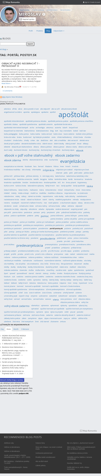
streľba (52, 273)
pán (85, 209)
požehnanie (61, 238)
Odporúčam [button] (58, 31)
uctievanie (57, 293)
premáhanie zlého (84, 244)
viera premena (66, 299)
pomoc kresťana (57, 219)
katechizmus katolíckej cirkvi (77, 176)
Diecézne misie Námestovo (12, 347)
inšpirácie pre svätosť (64, 170)
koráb (70, 179)
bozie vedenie (69, 134)
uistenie (78, 293)
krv (63, 182)
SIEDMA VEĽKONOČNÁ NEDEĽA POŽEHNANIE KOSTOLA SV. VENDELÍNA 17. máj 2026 (14, 338)
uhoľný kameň (68, 293)
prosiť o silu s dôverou (44, 254)
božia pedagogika (10, 134)
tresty (75, 283)
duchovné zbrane (20, 150)
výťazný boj (83, 305)
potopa (78, 232)
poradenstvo (43, 228)
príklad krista (76, 248)
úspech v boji (24, 296)
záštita (74, 318)
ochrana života (54, 206)
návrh (45, 199)
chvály (26, 140)
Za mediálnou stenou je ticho (77, 453)
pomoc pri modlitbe (27, 222)
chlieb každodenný (64, 137)
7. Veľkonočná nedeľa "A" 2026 (13, 344)
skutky (13, 267)
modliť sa (34, 193)
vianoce (48, 299)
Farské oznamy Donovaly (11, 362)
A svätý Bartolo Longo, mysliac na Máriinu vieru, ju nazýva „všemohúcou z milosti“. (14, 352)
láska (90, 186)
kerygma (43, 179)
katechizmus (60, 176)
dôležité (7, 147)
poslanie (67, 228)
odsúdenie (33, 209)
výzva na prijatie (56, 312)
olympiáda (50, 209)
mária (41, 190)
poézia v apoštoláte (18, 215)
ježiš (71, 173)
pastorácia (28, 212)
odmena (71, 206)
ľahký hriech (50, 186)
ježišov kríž (8, 176)
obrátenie (7, 206)
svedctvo (20, 276)
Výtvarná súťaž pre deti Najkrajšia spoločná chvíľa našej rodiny (15, 366)
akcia (20, 109)
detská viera (84, 140)
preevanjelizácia (51, 244)
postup (11, 232)
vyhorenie (45, 305)
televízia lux (41, 283)
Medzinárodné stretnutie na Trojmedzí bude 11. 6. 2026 (13, 372)
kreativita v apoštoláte (12, 182)
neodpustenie (85, 199)
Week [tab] (9, 329)
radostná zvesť (82, 254)
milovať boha (69, 190)
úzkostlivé (53, 296)
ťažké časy (88, 280)
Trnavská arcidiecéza (38, 10)
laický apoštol (66, 186)
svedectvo (49, 276)
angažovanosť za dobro (13, 112)
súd (13, 276)
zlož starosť (44, 321)
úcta (26, 293)
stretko (59, 273)
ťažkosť (6, 283)
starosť (31, 273)
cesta (53, 137)
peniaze (37, 212)
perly (43, 212)
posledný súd (78, 228)
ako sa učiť (55, 109)
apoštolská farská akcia (63, 124)
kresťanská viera (36, 182)
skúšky (6, 267)
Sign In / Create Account (91, 2)
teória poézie (53, 283)
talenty (45, 280)
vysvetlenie (73, 305)
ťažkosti (14, 283)
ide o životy (26, 170)
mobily (13, 193)
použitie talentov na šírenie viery (16, 238)
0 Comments (7, 91)
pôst (5, 232)
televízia (32, 283)
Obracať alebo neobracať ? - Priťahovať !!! (21, 65)
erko (46, 160)
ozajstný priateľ (77, 209)
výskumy (63, 305)
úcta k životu (47, 293)
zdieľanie (7, 321)
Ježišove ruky (9, 443)
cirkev (32, 140)
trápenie (63, 283)
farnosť (41, 166)
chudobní (7, 140)
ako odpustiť (45, 109)
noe (45, 203)
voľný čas (84, 302)
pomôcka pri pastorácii (13, 228)
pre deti (67, 241)
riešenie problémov (19, 257)
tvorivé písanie (9, 286)
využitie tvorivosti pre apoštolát (52, 309)
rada (66, 254)
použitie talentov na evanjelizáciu (41, 235)
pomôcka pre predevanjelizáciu (77, 225)
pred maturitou (78, 241)
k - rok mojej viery (47, 176)
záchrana (26, 315)
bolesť (75, 131)
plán (58, 212)
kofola (50, 179)
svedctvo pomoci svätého (34, 276)
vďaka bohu (82, 296)
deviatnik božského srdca (31, 144)
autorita (58, 127)
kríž (59, 182)
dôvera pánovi (58, 147)
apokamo (44, 112)
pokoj (37, 215)
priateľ (47, 248)
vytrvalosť (35, 309)
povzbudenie (47, 238)
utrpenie (34, 296)
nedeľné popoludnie (63, 199)
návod (23, 199)
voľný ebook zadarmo (16, 306)
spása (70, 270)
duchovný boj (34, 150)
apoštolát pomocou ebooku (36, 121)
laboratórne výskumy (36, 186)
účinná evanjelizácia (36, 289)
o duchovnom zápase (68, 203)
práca (70, 238)
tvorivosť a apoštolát (33, 286)
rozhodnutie (27, 260)
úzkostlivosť (62, 296)
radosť (72, 254)
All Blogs (3, 49)
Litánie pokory (41, 465)
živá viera (16, 321)
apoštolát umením (46, 124)
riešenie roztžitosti (51, 257)
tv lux (91, 283)
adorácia (7, 109)
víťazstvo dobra (84, 299)
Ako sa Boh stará (42, 461)
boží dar (83, 131)
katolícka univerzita (24, 179)
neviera (7, 203)
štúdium (7, 276)
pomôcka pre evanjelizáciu (33, 225)
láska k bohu (23, 190)
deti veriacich (73, 140)
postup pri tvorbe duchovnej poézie (44, 232)
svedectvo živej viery (84, 276)
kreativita (88, 179)
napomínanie (48, 196)
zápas (40, 318)
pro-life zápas (66, 251)
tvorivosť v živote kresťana (70, 286)
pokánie (30, 215)
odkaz (63, 206)
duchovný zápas (68, 150)
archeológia (40, 127)
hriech (67, 166)
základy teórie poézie (12, 318)
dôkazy (85, 144)
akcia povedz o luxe (31, 109)
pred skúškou (9, 244)
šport (6, 273)
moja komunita (70, 193)
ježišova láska (19, 176)
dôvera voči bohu (85, 147)
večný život (8, 299)
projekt (6, 254)
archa (32, 127)
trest (69, 283)
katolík (36, 179)
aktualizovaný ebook (69, 109)
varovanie (72, 296)
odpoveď (78, 206)
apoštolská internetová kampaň (16, 127)
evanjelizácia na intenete (13, 166)
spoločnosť (90, 270)
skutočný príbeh (52, 267)
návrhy (51, 199)
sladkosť (73, 267)
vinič (75, 299)
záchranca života (38, 315)
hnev (62, 166)
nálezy (23, 196)
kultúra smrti (9, 186)
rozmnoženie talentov (52, 260)
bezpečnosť (73, 127)
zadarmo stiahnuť (83, 315)
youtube (80, 312)
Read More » (6, 83)
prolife (13, 254)
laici (58, 186)
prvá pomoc (58, 254)
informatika (36, 170)
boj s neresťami (66, 131)
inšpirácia (48, 170)
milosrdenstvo (50, 190)
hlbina (56, 166)
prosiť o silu (29, 254)
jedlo (66, 173)
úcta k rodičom (35, 293)
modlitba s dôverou (55, 193)
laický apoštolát (79, 186)
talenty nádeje (65, 280)
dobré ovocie (47, 144)
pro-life (44, 251)
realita (91, 254)
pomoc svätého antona (79, 222)
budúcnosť (27, 137)
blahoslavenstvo (42, 131)
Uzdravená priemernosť (44, 453)
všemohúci (35, 305)
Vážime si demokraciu (12, 447)
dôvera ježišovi (46, 147)
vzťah (66, 312)
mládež (7, 193)
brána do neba (9, 137)
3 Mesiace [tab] (25, 329)
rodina (81, 257)
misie (78, 190)
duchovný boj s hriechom (50, 150)
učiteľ (20, 293)
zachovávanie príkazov (12, 315)
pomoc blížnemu (57, 215)
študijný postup (85, 273)
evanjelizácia (72, 161)
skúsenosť (78, 264)
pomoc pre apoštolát (86, 219)
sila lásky (87, 260)
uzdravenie (43, 296)
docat (79, 144)
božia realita (35, 134)
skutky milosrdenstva (36, 267)
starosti (38, 273)
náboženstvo (9, 196)
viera (56, 299)
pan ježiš (7, 212)
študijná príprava (70, 273)
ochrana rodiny (41, 206)
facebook (28, 166)
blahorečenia (29, 131)
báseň (65, 127)
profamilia (85, 251)
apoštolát (73, 114)
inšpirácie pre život (81, 170)
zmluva (63, 321)
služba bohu (40, 270)
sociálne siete (61, 270)
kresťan (25, 182)
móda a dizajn (23, 193)
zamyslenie (32, 318)
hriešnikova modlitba (12, 170)
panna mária (17, 212)
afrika (14, 109)
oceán (15, 206)
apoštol (53, 112)
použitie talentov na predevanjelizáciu (70, 235)
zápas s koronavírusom (53, 318)
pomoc (45, 216)
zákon (24, 318)
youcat (72, 312)
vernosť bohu (26, 299)
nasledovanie (82, 196)
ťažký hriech (23, 283)
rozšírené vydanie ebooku (73, 260)
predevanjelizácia (29, 245)
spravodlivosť (22, 273)
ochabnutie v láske (26, 206)
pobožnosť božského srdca (71, 212)
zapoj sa (67, 318)
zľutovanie (54, 321)
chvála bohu (17, 140)
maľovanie (34, 190)
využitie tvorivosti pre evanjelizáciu (79, 309)
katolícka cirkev (10, 179)
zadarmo (49, 315)
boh (56, 131)
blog (52, 131)
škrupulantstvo (67, 264)
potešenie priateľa (67, 232)
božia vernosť (47, 134)
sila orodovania (33, 264)
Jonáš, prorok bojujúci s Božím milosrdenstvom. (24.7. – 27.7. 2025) (17, 456)
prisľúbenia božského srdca (28, 251)
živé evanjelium (27, 321)
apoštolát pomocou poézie (58, 121)
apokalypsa (35, 112)
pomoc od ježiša (70, 219)
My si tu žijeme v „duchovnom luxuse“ (80, 443)
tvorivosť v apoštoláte (50, 286)
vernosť (17, 299)
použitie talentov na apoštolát (15, 235)
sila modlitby (9, 264)
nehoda (76, 199)
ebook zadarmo (67, 155)
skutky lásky (21, 267)
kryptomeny (82, 182)
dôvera (36, 147)
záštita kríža (82, 318)
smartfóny (50, 270)
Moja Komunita (24, 10)
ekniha (25, 160)
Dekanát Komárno (52, 10)
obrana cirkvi (89, 203)
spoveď (12, 273)
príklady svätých (10, 251)
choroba (87, 137)
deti (51, 140)
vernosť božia (38, 299)
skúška (86, 264)
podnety (86, 212)
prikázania (65, 248)
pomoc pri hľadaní (11, 222)
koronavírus (78, 179)
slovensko (23, 270)
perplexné (51, 212)
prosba (20, 254)
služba (31, 270)
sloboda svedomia (11, 270)
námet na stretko (34, 196)
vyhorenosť (54, 305)
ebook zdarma (12, 160)
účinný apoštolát (10, 293)
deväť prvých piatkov (12, 144)
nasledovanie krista (11, 199)
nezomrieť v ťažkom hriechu (31, 203)
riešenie (7, 257)
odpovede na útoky (11, 209)
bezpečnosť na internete (13, 131)
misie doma (86, 190)
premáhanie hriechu (67, 244)
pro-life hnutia (53, 251)
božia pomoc (24, 134)
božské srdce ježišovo (84, 134)
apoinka (26, 112)
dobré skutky (59, 144)
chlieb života (78, 137)
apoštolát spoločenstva (28, 124)
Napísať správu (27, 19)
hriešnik (75, 166)
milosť (60, 190)
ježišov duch (88, 173)
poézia (6, 215)
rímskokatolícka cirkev (68, 257)
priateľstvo (56, 248)
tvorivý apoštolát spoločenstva (15, 289)
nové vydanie (53, 203)
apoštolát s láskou (11, 124)
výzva (47, 312)
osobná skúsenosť (62, 209)
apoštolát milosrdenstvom (14, 121)
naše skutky (58, 196)
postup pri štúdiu (22, 232)
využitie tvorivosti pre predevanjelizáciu (19, 312)
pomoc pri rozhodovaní (45, 222)
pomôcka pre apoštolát (13, 225)
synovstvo (37, 280)
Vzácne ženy (40, 443)
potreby (86, 232)
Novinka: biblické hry (74, 463)
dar (38, 140)
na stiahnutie (82, 193)
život (37, 321)
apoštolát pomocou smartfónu (81, 121)
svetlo (29, 280)
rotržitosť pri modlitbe (12, 260)
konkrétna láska (61, 179)
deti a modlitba (60, 140)
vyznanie (39, 312)
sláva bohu (82, 267)
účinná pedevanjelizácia (55, 289)
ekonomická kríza (36, 160)
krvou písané (71, 182)
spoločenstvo (79, 270)
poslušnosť (88, 228)
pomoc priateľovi (62, 222)
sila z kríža (44, 264)
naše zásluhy (70, 196)
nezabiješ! (15, 203)
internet (59, 173)
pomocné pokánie (30, 228)
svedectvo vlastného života (65, 276)
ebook (79, 150)
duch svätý (8, 150)
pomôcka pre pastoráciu (54, 225)
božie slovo (58, 134)
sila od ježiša (20, 264)
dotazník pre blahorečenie (22, 147)
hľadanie (48, 166)
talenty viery (77, 280)
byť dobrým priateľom (41, 137)
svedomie (22, 280)
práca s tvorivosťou (81, 238)
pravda (59, 241)
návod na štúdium (34, 199)
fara (34, 166)
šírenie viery (54, 264)
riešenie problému (35, 257)
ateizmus (49, 127)
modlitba (42, 193)
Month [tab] (15, 329)
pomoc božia (83, 215)
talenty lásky (54, 280)
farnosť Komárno (65, 10)
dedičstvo (44, 140)
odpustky (23, 209)
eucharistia (53, 160)
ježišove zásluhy (32, 176)
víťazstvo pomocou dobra (70, 302)
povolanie (34, 238)
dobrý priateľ (70, 144)
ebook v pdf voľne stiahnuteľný (28, 155)
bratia (19, 137)
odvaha (41, 209)
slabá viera (64, 267)
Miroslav (30, 14)
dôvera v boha (71, 147)
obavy (80, 203)
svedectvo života (10, 280)
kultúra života (21, 186)
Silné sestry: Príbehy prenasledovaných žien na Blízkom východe (81, 448)
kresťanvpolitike (50, 182)
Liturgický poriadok (9, 358)
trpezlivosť (83, 283)
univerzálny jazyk (10, 296)
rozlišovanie (38, 260)
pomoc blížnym (71, 215)
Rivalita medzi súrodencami (45, 457)
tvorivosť (20, 286)
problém (76, 251)
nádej (17, 196)
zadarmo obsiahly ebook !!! (64, 315)
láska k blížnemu (10, 190)
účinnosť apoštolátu (73, 289)
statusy (45, 273)
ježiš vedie (78, 173)
